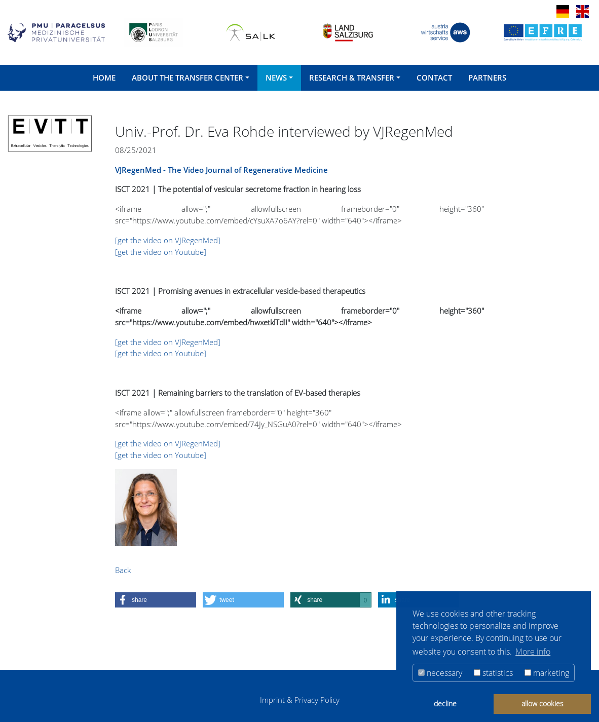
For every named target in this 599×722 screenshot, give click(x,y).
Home (104, 77)
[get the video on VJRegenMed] (167, 240)
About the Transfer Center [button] (187, 77)
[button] (155, 599)
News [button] (276, 77)
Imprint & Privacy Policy (300, 700)
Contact (434, 77)
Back (123, 570)
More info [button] (532, 651)
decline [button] (445, 703)
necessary (440, 672)
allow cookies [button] (542, 703)
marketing (547, 672)
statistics (493, 672)
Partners (487, 77)
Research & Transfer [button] (351, 77)
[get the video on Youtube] (160, 252)
